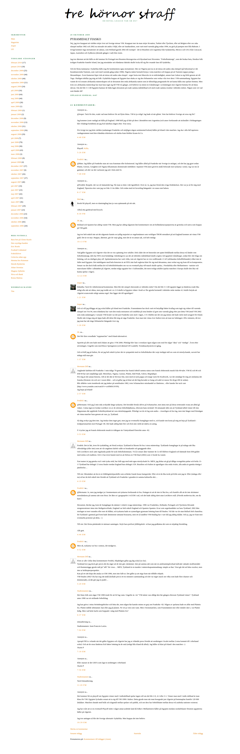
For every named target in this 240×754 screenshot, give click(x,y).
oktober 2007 (16, 174)
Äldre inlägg (198, 733)
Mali (79, 199)
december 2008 (17, 118)
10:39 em (82, 722)
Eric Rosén (15, 246)
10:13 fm (82, 241)
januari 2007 (16, 210)
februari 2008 (16, 158)
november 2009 (17, 74)
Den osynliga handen (19, 243)
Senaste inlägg (76, 733)
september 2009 (17, 82)
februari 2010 (16, 62)
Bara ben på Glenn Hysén (21, 239)
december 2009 (17, 70)
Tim (12, 291)
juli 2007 (14, 186)
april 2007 (15, 198)
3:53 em (81, 434)
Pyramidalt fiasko (85, 39)
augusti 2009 (16, 86)
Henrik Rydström (18, 264)
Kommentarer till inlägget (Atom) (97, 739)
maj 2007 (15, 194)
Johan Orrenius (17, 267)
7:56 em (81, 670)
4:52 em (81, 550)
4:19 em (81, 481)
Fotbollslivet (16, 253)
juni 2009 (15, 94)
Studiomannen (83, 591)
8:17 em (81, 192)
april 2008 (15, 150)
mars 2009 (15, 106)
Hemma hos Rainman (19, 260)
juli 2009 (14, 90)
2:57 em (81, 393)
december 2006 (17, 214)
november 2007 (17, 170)
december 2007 (17, 166)
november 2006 (17, 218)
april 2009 (15, 102)
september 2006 (17, 226)
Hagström (15, 42)
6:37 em (81, 615)
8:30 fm (81, 214)
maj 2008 (15, 146)
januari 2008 (16, 162)
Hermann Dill (82, 366)
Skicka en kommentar (79, 729)
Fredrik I (80, 159)
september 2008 (17, 130)
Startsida (137, 733)
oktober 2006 (16, 222)
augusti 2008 (16, 134)
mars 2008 (15, 154)
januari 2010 (16, 66)
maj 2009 (15, 98)
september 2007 (17, 178)
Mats (13, 39)
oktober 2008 (16, 126)
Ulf (12, 49)
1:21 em (81, 297)
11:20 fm (82, 685)
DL (78, 220)
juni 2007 (15, 190)
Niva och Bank (17, 274)
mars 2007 (15, 202)
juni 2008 (15, 142)
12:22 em (82, 276)
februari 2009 (16, 110)
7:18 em (81, 651)
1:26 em (81, 325)
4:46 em (81, 534)
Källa (86, 148)
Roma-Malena (16, 278)
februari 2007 (16, 206)
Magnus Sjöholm (18, 271)
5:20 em (81, 584)
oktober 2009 (16, 78)
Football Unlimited (18, 250)
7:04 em (81, 630)
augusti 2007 (16, 182)
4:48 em (81, 137)
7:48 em (81, 174)
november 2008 (17, 122)
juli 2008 (14, 138)
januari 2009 (16, 114)
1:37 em (81, 359)
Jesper (79, 283)
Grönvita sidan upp (18, 257)
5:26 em (81, 152)
